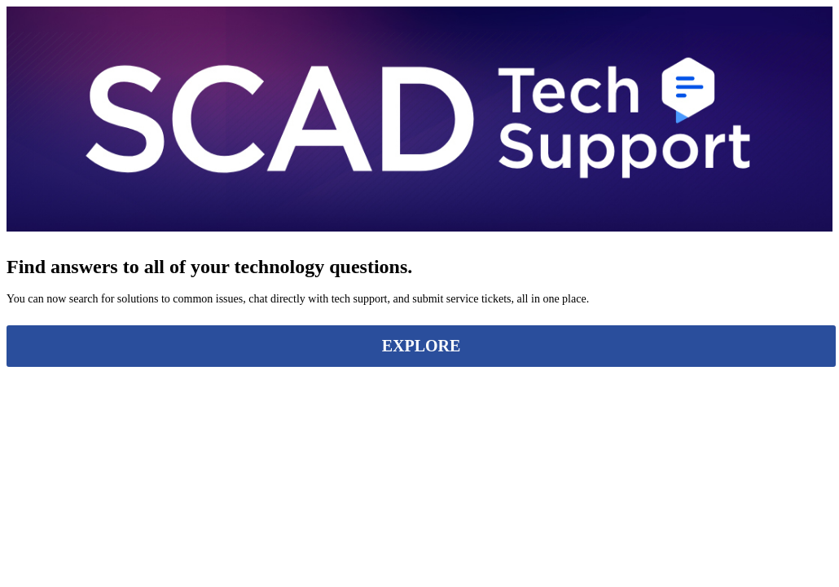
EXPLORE (421, 346)
